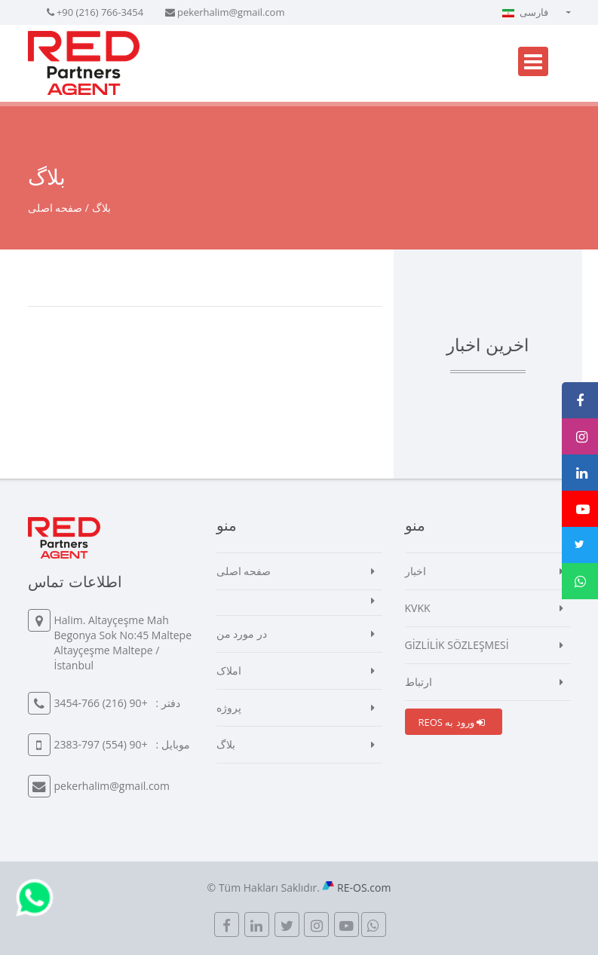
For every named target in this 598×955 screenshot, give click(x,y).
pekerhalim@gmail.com (231, 12)
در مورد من (241, 633)
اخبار (415, 571)
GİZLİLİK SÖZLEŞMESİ (457, 645)
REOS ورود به (452, 722)
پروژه (228, 707)
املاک (228, 670)
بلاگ (225, 744)
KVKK (418, 608)
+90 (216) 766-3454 (100, 12)
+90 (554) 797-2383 (101, 744)
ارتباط (418, 682)
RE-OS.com (364, 887)
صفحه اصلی (55, 207)
